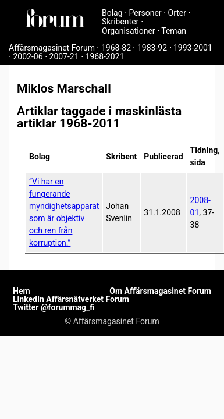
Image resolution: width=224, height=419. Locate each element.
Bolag (112, 12)
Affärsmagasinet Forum (52, 47)
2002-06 (27, 56)
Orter (177, 12)
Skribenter (120, 21)
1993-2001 (192, 47)
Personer (145, 12)
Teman (173, 30)
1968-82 (116, 47)
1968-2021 (105, 56)
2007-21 (64, 56)
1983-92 (152, 47)
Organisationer (128, 30)
